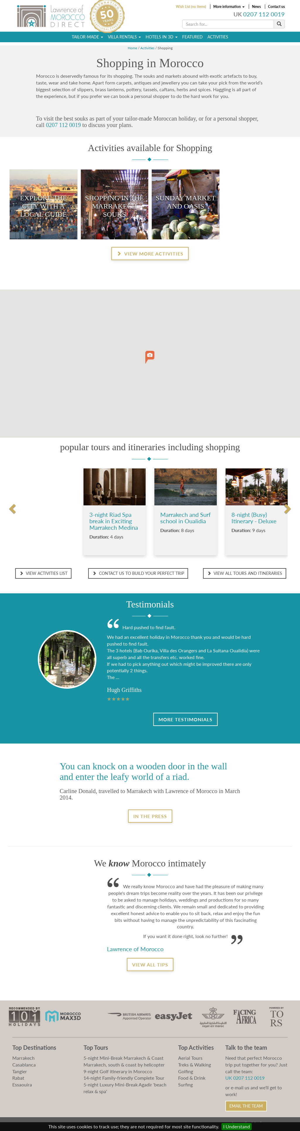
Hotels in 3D (162, 36)
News (256, 6)
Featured (192, 36)
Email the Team (246, 1105)
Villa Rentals (124, 36)
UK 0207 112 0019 (245, 1078)
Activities (217, 36)
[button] (150, 357)
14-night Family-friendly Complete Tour (123, 1078)
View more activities (150, 253)
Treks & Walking (194, 1064)
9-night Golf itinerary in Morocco (117, 1071)
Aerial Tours (190, 1058)
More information (229, 6)
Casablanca (24, 1064)
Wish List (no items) (191, 6)
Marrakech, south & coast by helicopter (124, 1064)
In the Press (150, 816)
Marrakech (23, 1058)
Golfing (185, 1071)
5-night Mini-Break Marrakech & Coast (123, 1058)
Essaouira (22, 1084)
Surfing (185, 1084)
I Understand (236, 1126)
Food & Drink (191, 1078)
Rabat (18, 1078)
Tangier (19, 1071)
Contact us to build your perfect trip (138, 573)
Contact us (276, 6)
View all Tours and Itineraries (244, 573)
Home (132, 48)
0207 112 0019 (264, 14)
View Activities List (43, 573)
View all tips (150, 964)
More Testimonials (185, 719)
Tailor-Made (87, 36)
